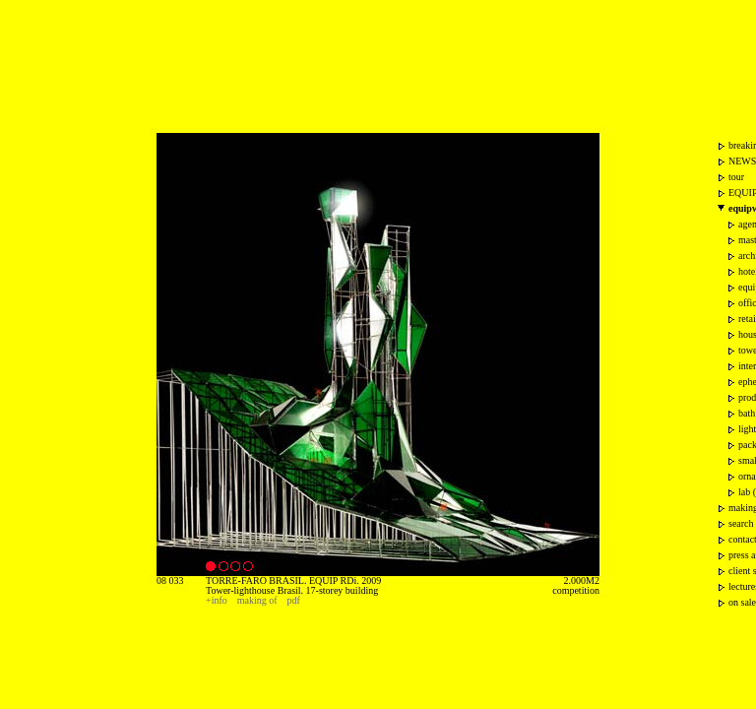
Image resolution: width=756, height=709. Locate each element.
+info (216, 600)
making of (257, 600)
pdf (293, 600)
